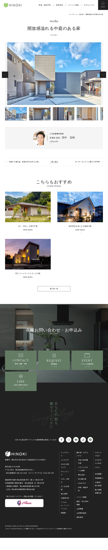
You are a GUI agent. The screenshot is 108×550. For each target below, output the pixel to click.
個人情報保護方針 (98, 503)
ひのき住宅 (15, 5)
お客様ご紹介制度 (98, 496)
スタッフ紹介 (65, 492)
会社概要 (98, 486)
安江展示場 (82, 491)
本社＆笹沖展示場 (83, 473)
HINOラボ (82, 495)
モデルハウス (88, 5)
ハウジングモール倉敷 (83, 481)
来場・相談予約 (44, 5)
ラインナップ (65, 485)
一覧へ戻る (54, 161)
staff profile (54, 141)
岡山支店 (81, 487)
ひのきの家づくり (65, 478)
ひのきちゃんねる (98, 473)
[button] (103, 75)
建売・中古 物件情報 (82, 515)
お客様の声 (65, 510)
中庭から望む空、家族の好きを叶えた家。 (26, 161)
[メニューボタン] (102, 5)
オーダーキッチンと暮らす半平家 (85, 161)
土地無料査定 (81, 525)
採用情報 (98, 490)
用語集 (63, 525)
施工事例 (64, 506)
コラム (97, 479)
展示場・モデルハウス (82, 466)
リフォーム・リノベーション (65, 517)
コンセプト (65, 472)
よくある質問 (65, 500)
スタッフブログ (98, 466)
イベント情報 (73, 5)
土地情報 (80, 521)
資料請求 (58, 5)
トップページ (65, 466)
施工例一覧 (54, 290)
